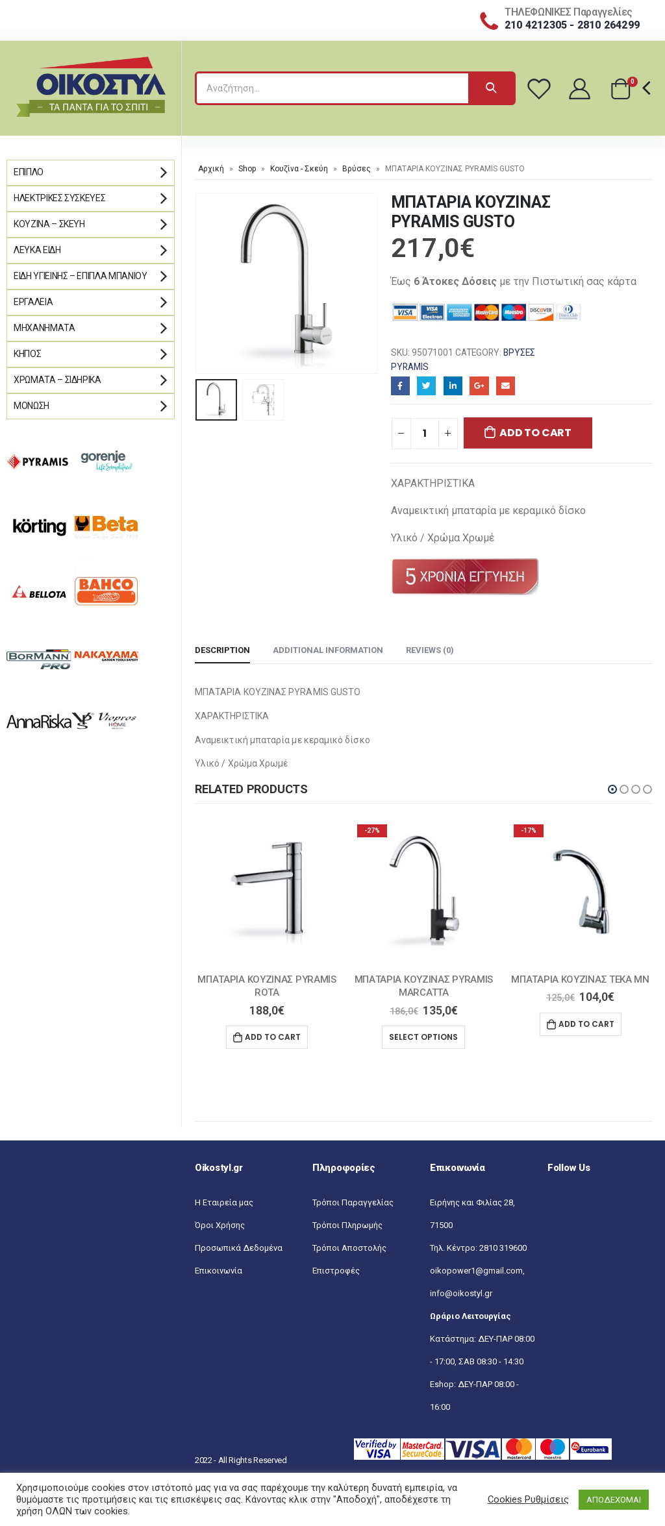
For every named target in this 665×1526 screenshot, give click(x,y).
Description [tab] (222, 650)
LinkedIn (453, 385)
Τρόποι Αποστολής (349, 1248)
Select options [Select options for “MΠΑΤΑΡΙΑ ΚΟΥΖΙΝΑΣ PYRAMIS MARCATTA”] (423, 1036)
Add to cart (535, 432)
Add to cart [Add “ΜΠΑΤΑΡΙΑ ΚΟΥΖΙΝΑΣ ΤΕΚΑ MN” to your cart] (586, 1023)
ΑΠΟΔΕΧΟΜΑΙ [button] (613, 1500)
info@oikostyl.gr (461, 1293)
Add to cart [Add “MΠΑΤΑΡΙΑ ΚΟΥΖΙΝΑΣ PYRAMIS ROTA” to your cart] (273, 1036)
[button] (612, 789)
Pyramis (410, 367)
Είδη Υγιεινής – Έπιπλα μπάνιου (80, 276)
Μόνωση (31, 405)
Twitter (426, 385)
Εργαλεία (33, 302)
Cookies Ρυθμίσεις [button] (528, 1499)
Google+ (479, 385)
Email (505, 385)
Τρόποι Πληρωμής (347, 1225)
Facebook (400, 385)
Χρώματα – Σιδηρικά (57, 380)
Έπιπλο (29, 172)
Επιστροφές (336, 1270)
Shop (247, 168)
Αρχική (211, 168)
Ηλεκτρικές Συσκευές (59, 198)
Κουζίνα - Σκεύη (299, 168)
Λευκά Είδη (37, 250)
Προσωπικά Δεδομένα (238, 1248)
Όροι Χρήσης (220, 1225)
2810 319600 (503, 1248)
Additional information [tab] (328, 650)
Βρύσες (356, 168)
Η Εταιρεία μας (224, 1202)
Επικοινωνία (218, 1270)
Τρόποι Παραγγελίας (353, 1202)
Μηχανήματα (44, 328)
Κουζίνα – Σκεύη (49, 224)
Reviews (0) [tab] (430, 650)
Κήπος (27, 354)
